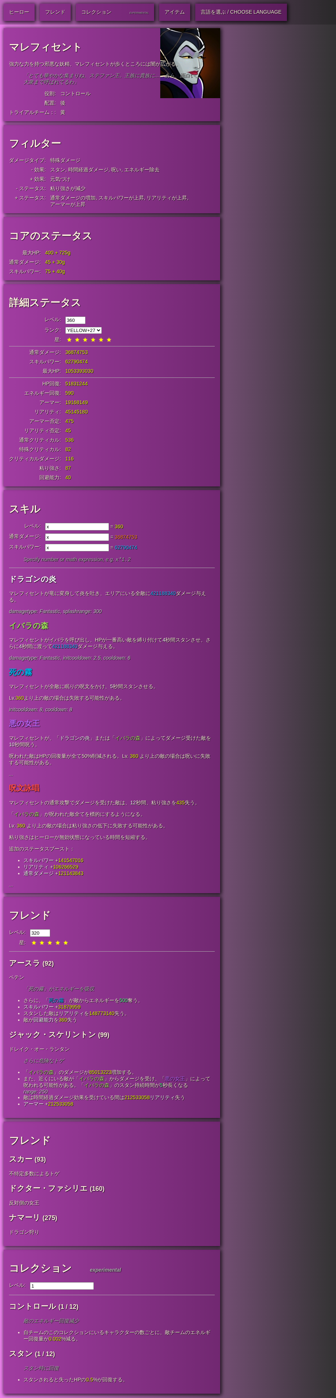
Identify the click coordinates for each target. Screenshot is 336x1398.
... (11, 775)
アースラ (24, 964)
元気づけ (60, 179)
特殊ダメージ (65, 160)
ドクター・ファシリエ (48, 1189)
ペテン (16, 978)
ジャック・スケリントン (52, 1035)
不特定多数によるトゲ (34, 1174)
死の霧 (20, 673)
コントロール (75, 93)
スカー (20, 1159)
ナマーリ (24, 1218)
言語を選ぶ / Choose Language (241, 12)
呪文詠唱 (24, 789)
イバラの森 (28, 626)
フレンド (30, 916)
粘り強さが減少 (68, 188)
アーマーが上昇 (68, 204)
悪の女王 (24, 724)
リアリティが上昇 (167, 198)
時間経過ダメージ (88, 169)
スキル (24, 509)
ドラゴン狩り (24, 1233)
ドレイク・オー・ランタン (39, 1050)
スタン (57, 169)
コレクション (40, 1269)
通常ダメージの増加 (73, 198)
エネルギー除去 (142, 169)
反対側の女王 (24, 1203)
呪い (116, 169)
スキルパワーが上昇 (121, 198)
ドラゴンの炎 (32, 580)
